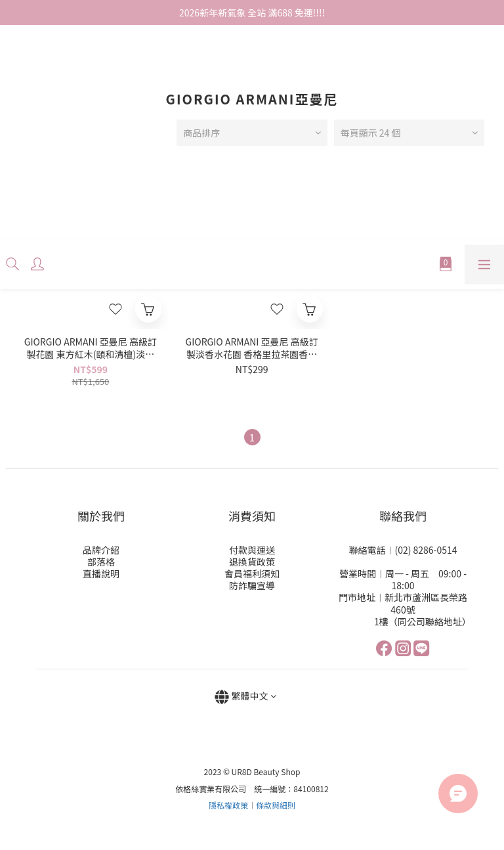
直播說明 (101, 573)
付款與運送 (252, 549)
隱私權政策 (228, 805)
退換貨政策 (252, 561)
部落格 (101, 561)
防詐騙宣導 (252, 585)
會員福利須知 (252, 573)
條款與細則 (275, 805)
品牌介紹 (101, 549)
